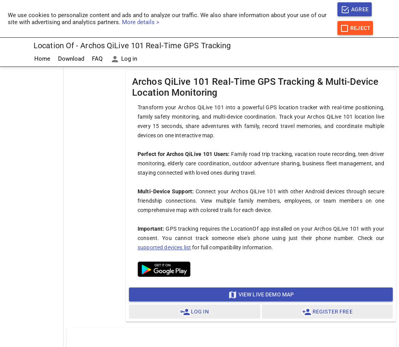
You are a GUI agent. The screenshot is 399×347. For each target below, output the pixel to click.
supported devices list (164, 247)
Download (71, 58)
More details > (140, 22)
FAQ (97, 58)
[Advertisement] (31, 184)
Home (42, 58)
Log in (123, 59)
